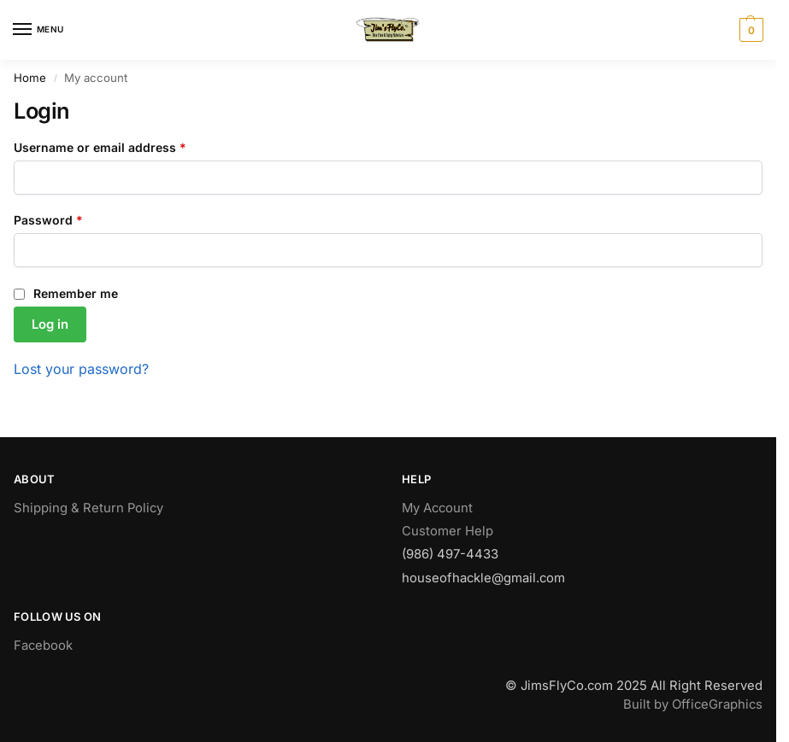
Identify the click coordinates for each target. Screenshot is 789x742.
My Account (437, 508)
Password (74, 219)
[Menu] (38, 30)
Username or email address (126, 146)
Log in (50, 324)
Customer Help (447, 531)
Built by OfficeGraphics (693, 704)
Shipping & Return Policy (88, 508)
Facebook (43, 645)
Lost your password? (81, 368)
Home (30, 78)
